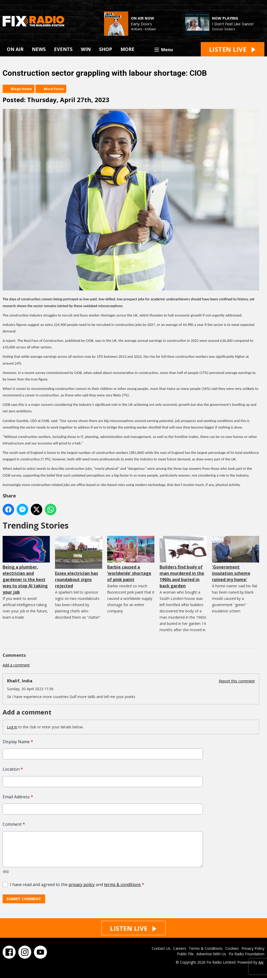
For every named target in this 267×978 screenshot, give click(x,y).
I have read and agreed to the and (77, 884)
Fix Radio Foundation (246, 953)
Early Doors (141, 23)
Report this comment (237, 680)
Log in (12, 726)
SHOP (105, 49)
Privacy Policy (252, 948)
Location (13, 769)
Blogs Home (21, 88)
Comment (14, 824)
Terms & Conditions (206, 948)
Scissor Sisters (223, 29)
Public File (185, 953)
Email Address (18, 797)
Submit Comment (24, 899)
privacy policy (82, 884)
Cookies (232, 948)
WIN (86, 49)
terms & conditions (122, 884)
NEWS (39, 49)
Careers (179, 948)
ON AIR (15, 49)
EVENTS (63, 49)
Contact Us (161, 948)
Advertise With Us (211, 953)
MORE (127, 49)
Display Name (18, 742)
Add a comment (16, 665)
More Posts (54, 88)
